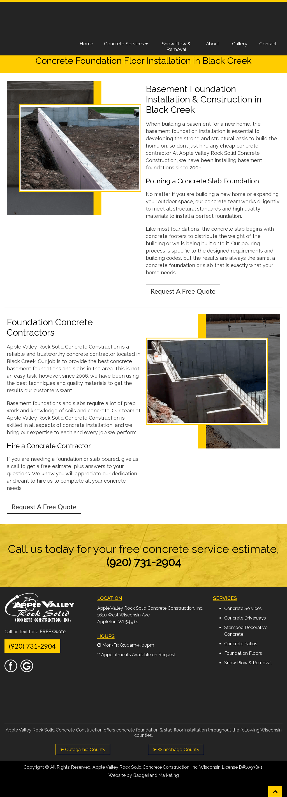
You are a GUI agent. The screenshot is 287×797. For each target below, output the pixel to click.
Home (86, 43)
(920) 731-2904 (32, 646)
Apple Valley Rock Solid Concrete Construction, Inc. (150, 608)
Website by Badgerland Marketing (143, 775)
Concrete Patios (240, 643)
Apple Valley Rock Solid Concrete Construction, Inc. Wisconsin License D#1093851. (177, 767)
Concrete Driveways (245, 618)
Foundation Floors (243, 653)
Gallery (239, 43)
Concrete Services (126, 43)
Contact (268, 43)
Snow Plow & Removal (176, 46)
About (212, 43)
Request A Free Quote (247, 15)
